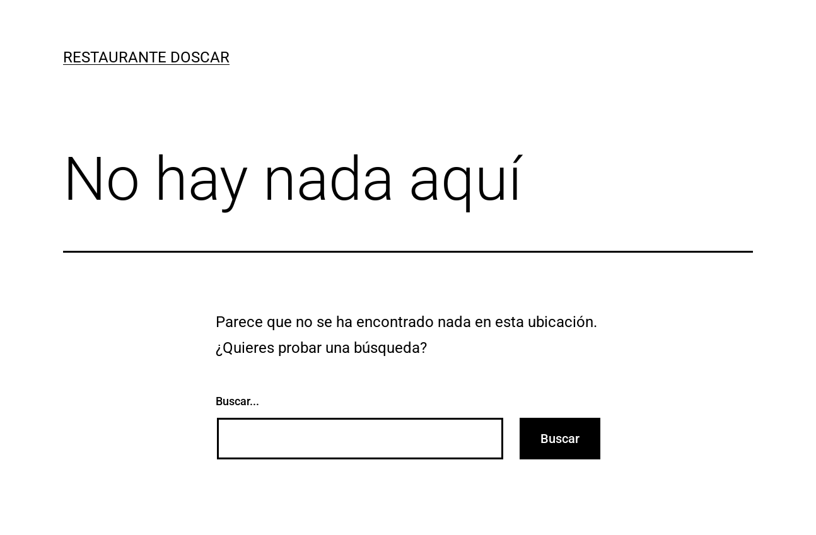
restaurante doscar (146, 57)
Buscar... (237, 401)
